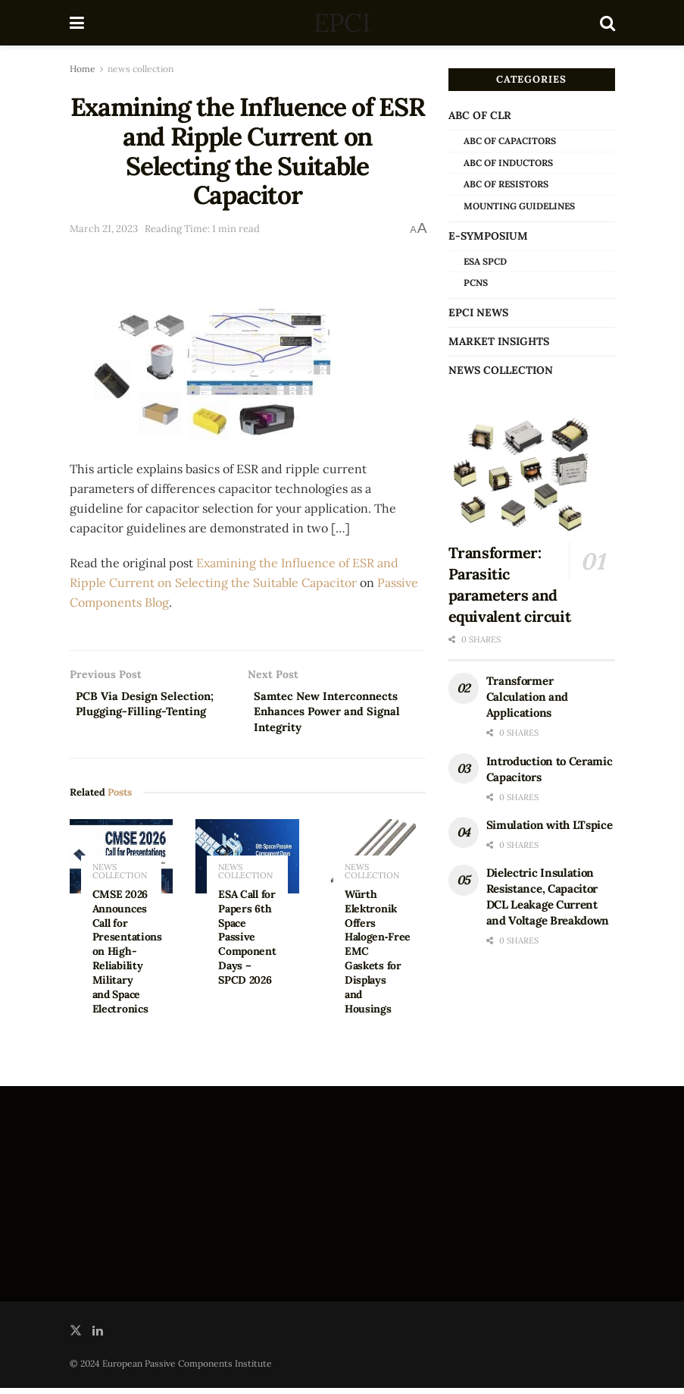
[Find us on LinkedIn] (97, 1336)
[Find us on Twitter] (76, 1336)
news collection (140, 68)
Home (82, 68)
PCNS (476, 282)
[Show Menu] (77, 23)
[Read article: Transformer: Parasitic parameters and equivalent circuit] (531, 475)
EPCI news (478, 312)
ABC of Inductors (508, 162)
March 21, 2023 (104, 228)
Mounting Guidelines (519, 206)
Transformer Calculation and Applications (527, 696)
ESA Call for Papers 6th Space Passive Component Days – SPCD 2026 (247, 943)
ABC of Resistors (506, 184)
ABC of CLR (479, 115)
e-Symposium (488, 236)
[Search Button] (607, 23)
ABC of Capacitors (510, 140)
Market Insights (498, 341)
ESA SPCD (485, 261)
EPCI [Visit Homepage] (342, 23)
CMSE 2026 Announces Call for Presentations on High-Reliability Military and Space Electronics (127, 957)
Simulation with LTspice (549, 825)
